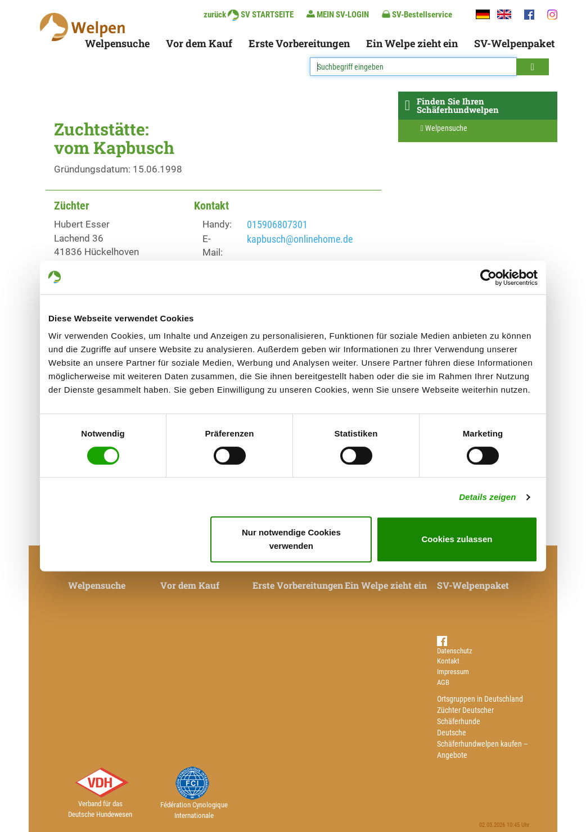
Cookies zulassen (457, 539)
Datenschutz (454, 651)
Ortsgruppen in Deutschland (480, 698)
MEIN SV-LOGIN (337, 14)
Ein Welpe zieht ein (412, 43)
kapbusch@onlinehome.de (300, 239)
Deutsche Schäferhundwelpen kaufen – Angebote (482, 744)
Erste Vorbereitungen (299, 43)
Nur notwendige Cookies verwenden (291, 539)
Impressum (453, 671)
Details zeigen (487, 497)
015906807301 (277, 224)
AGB (443, 682)
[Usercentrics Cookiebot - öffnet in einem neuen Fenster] (488, 277)
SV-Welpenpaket (514, 43)
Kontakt (448, 661)
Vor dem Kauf (199, 43)
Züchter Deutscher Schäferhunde (465, 716)
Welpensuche (117, 43)
